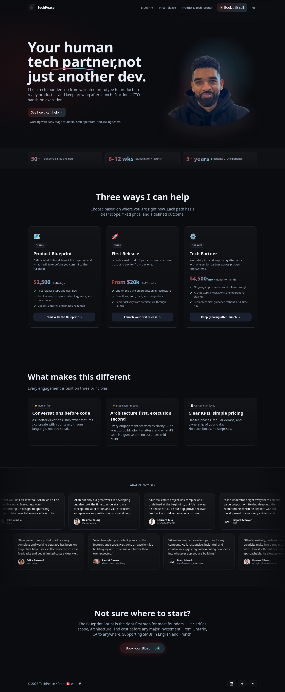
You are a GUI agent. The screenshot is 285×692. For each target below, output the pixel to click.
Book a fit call (232, 7)
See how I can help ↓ (46, 112)
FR (253, 7)
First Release (167, 7)
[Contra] (242, 683)
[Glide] (253, 683)
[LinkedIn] (231, 683)
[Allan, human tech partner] (41, 7)
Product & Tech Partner (197, 7)
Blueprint (147, 7)
